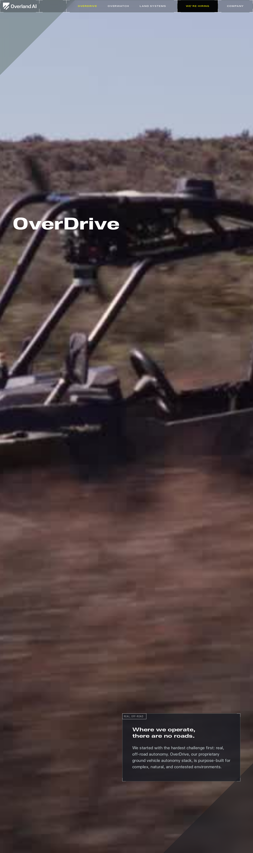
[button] (153, 6)
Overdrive (87, 6)
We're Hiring (197, 6)
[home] (19, 6)
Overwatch (118, 6)
